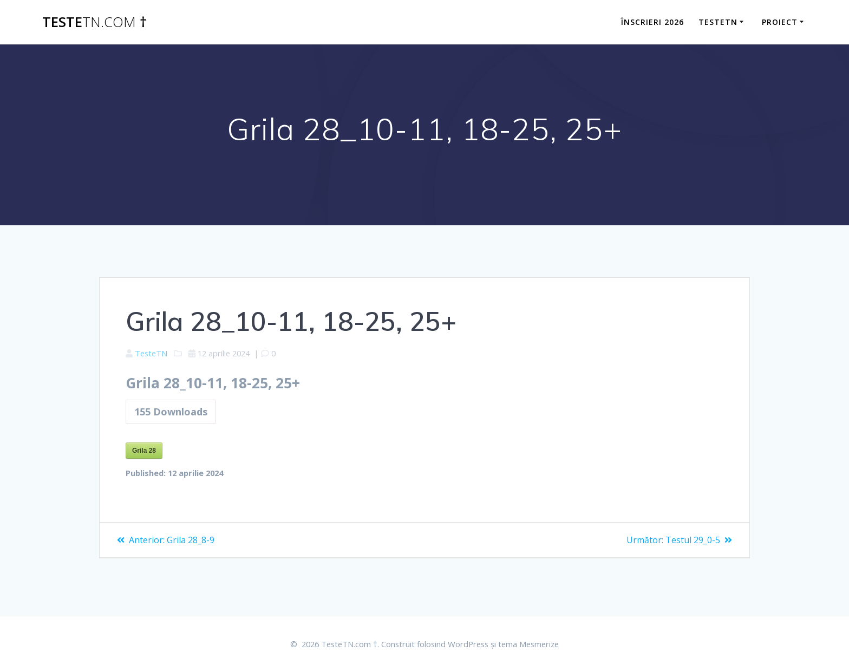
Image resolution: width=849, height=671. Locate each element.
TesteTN (153, 354)
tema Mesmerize (539, 643)
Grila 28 (144, 453)
